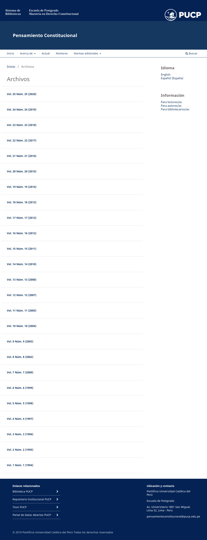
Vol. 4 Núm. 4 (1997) (20, 419)
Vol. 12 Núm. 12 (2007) (21, 295)
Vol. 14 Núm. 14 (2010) (21, 264)
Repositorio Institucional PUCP (32, 499)
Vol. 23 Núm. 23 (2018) (21, 125)
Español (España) (172, 78)
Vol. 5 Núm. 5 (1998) (20, 403)
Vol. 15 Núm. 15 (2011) (21, 248)
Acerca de (26, 53)
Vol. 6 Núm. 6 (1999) (20, 388)
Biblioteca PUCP (23, 491)
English (165, 74)
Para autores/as (171, 105)
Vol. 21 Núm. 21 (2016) (21, 156)
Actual (46, 53)
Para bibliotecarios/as (175, 109)
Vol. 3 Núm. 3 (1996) (20, 434)
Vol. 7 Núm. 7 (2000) (20, 372)
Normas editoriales (86, 53)
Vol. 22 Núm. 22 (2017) (21, 140)
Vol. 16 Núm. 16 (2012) (21, 233)
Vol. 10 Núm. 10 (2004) (21, 326)
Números (62, 53)
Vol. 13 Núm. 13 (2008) (21, 279)
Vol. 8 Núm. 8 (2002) (20, 357)
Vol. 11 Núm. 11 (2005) (21, 310)
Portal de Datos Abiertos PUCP (32, 515)
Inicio (10, 53)
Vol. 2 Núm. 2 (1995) (20, 449)
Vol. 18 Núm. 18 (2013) (21, 202)
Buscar (191, 53)
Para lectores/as (171, 102)
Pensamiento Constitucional (45, 35)
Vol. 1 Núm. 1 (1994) (20, 465)
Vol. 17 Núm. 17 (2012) (21, 218)
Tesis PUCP (20, 507)
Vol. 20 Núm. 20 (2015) (21, 171)
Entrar (196, 24)
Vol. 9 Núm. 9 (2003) (20, 341)
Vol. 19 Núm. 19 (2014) (21, 187)
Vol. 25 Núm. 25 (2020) (21, 94)
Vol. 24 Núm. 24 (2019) (21, 109)
